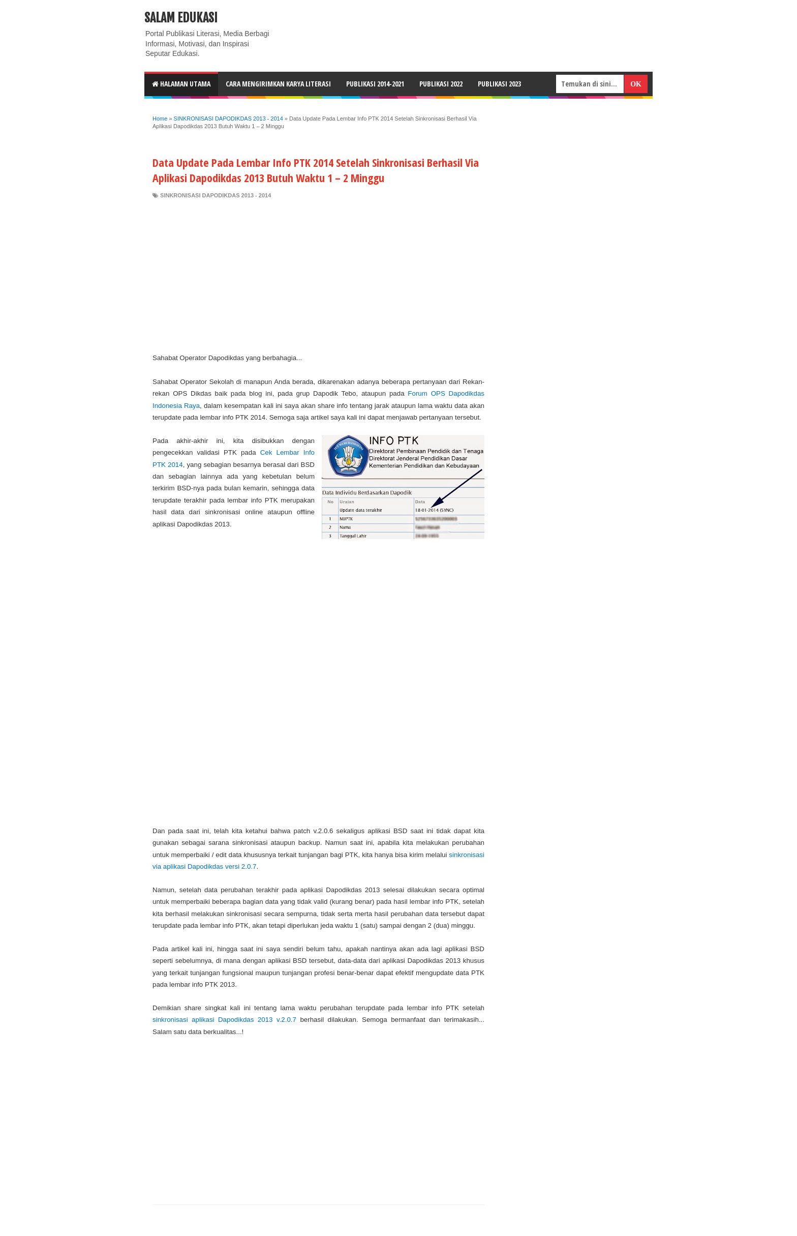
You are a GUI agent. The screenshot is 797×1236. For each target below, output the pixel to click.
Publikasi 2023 (499, 84)
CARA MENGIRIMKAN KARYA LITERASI (278, 84)
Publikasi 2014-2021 (375, 84)
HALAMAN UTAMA (181, 84)
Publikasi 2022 (441, 84)
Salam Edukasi (181, 17)
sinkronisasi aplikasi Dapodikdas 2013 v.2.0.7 (224, 1019)
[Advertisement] (318, 275)
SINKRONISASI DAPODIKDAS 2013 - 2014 (215, 195)
